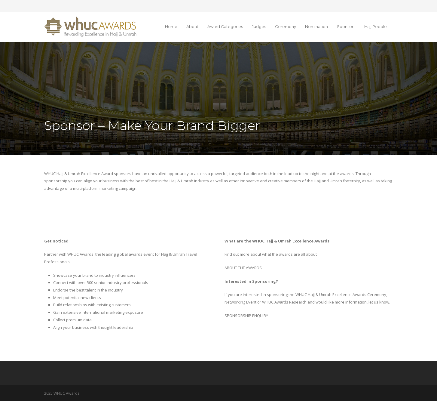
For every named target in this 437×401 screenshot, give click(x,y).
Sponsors (346, 26)
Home (171, 26)
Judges (259, 26)
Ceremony (285, 26)
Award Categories (225, 26)
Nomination (316, 26)
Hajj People (375, 26)
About (192, 26)
